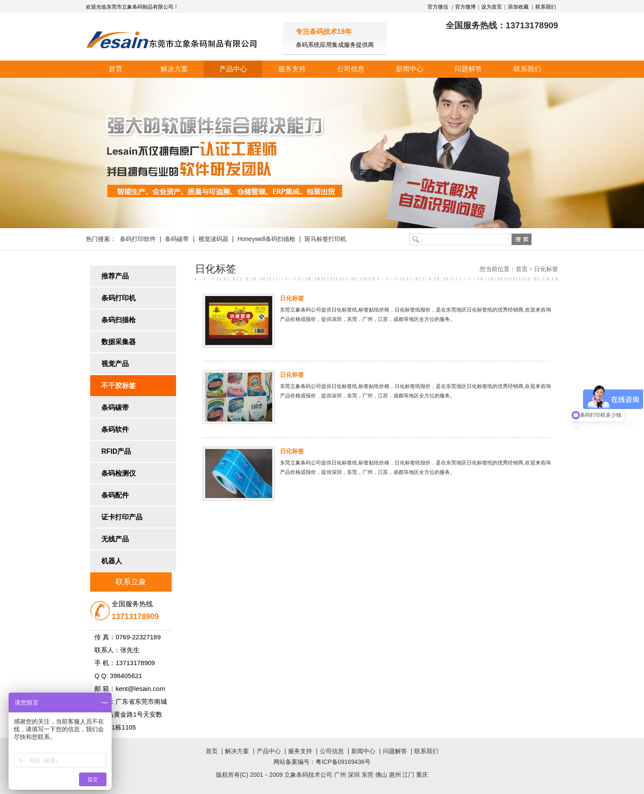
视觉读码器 (213, 238)
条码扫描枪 (118, 320)
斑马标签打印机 (325, 238)
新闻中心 (409, 69)
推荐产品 (115, 276)
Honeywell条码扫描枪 (266, 238)
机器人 (111, 561)
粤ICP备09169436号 (343, 761)
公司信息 (351, 69)
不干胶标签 (118, 385)
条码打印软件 (138, 238)
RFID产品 (116, 451)
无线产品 (115, 539)
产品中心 (233, 69)
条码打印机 (118, 298)
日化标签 (292, 298)
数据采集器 (118, 341)
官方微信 (439, 7)
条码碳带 (177, 238)
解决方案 (174, 69)
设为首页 (491, 7)
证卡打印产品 (122, 517)
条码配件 (115, 495)
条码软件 (115, 429)
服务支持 (292, 69)
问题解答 (468, 69)
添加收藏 (518, 7)
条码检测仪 (118, 473)
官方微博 (465, 7)
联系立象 (130, 581)
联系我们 (545, 7)
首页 (115, 69)
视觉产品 (115, 363)
